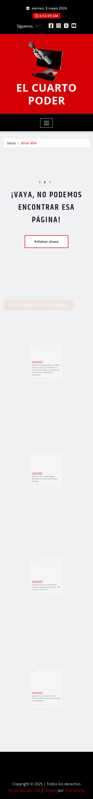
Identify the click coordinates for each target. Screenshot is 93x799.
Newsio (50, 790)
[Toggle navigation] (46, 123)
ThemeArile (75, 790)
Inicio (11, 143)
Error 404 (28, 143)
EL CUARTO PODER (46, 93)
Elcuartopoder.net (24, 790)
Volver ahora (46, 241)
